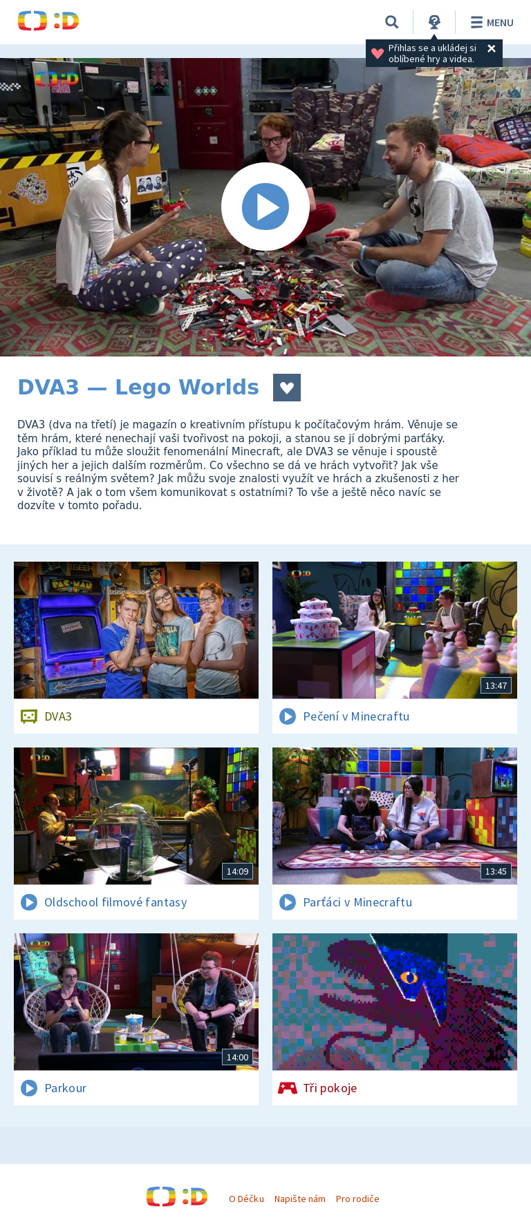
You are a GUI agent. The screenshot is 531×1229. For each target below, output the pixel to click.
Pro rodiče (358, 1198)
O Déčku (246, 1198)
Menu (490, 22)
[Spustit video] (265, 207)
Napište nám (300, 1198)
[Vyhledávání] (392, 22)
